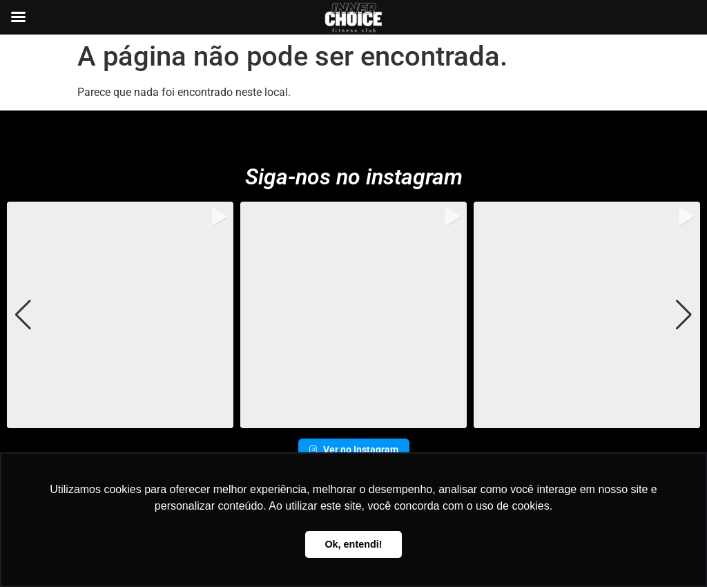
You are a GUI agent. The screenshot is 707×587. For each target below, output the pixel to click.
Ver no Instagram (353, 449)
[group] (120, 315)
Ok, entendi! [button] (353, 544)
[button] (353, 418)
